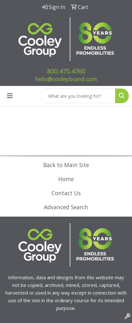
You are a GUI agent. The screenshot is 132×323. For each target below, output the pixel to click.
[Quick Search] (77, 95)
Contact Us (66, 193)
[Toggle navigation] (10, 95)
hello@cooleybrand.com (66, 79)
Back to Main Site (66, 165)
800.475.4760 (66, 71)
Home (66, 179)
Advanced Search (66, 207)
